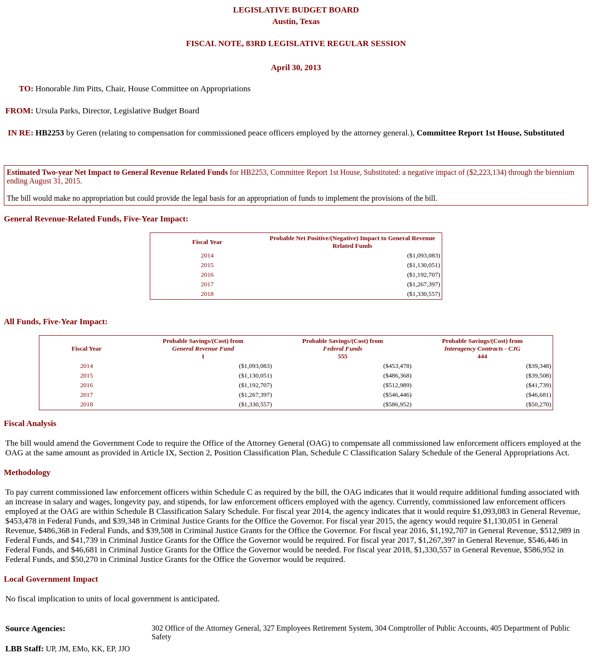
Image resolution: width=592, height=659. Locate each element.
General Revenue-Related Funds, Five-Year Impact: (96, 218)
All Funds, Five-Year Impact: (56, 321)
